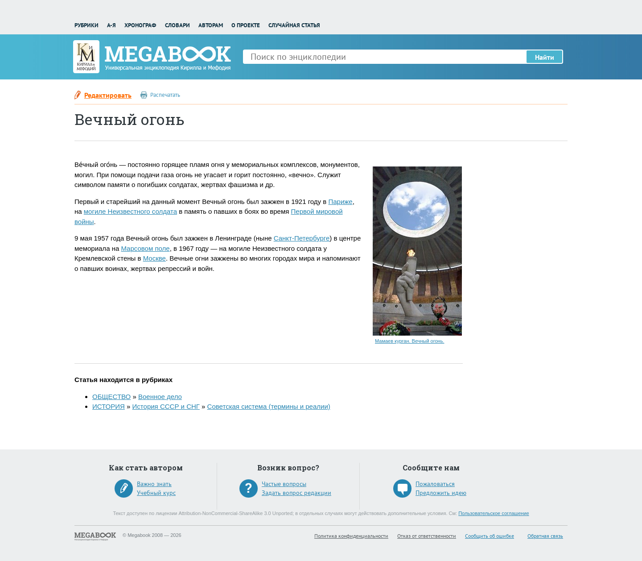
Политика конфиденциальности (351, 535)
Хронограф (140, 25)
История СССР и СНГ (166, 406)
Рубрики (86, 25)
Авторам (210, 25)
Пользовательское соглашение (493, 513)
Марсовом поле (145, 248)
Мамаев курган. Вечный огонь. (409, 341)
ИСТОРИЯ (108, 406)
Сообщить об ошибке (489, 535)
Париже (340, 201)
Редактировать (108, 95)
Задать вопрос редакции (296, 493)
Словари (177, 25)
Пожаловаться (435, 484)
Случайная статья (294, 25)
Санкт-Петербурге (302, 238)
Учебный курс (156, 493)
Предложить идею (441, 493)
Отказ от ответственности (426, 535)
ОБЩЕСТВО (111, 396)
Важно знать (154, 484)
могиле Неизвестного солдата (130, 211)
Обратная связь (545, 535)
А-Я (111, 25)
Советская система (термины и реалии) (268, 406)
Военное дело (160, 396)
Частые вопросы (284, 484)
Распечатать (165, 95)
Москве (154, 258)
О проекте (245, 25)
